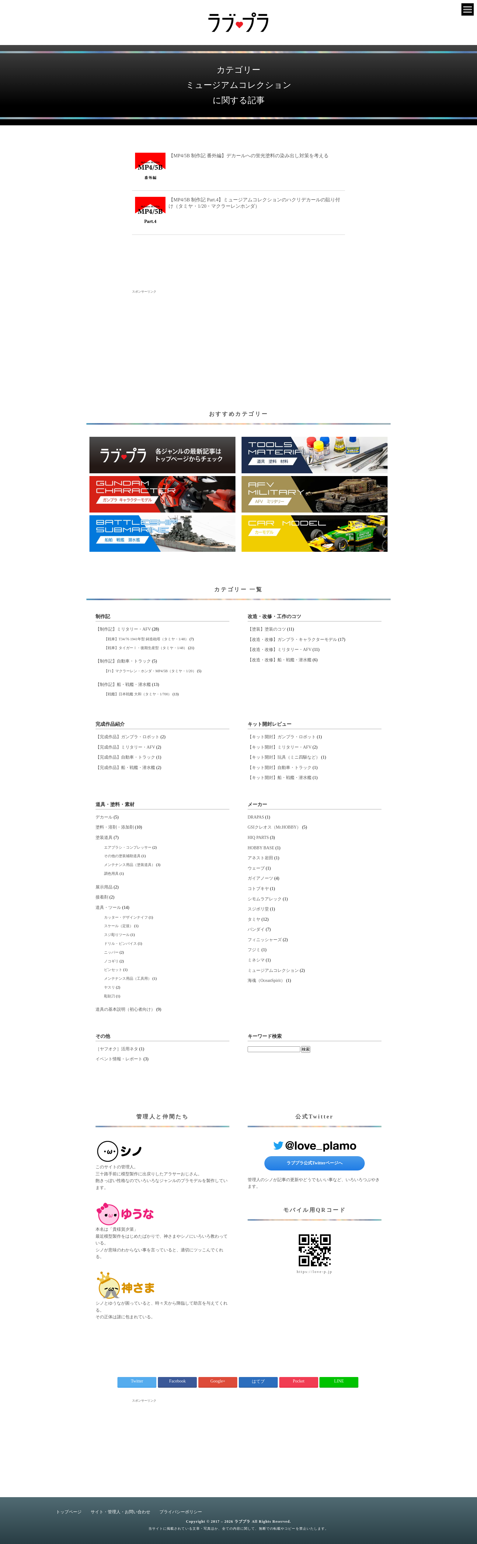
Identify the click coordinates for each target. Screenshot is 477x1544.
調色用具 (111, 873)
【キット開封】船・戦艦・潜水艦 (280, 777)
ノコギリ (111, 961)
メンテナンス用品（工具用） (127, 978)
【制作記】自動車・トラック (123, 661)
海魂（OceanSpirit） (266, 980)
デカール (104, 817)
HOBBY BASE (261, 848)
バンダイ (256, 929)
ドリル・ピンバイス (120, 943)
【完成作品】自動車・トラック (125, 757)
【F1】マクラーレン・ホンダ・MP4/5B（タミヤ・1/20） (150, 671)
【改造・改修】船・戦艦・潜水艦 (280, 660)
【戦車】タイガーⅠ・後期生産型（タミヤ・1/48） (145, 648)
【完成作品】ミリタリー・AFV (125, 747)
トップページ (69, 1512)
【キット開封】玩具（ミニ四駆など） (284, 757)
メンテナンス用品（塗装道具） (129, 865)
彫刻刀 (109, 996)
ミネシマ (256, 960)
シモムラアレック (265, 899)
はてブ (258, 1381)
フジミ (254, 950)
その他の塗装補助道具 (122, 856)
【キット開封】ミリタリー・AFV (280, 747)
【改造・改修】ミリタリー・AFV (280, 649)
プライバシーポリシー (180, 1512)
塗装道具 (104, 837)
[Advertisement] (238, 336)
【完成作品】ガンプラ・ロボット (127, 737)
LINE (339, 1381)
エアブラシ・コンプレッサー (127, 847)
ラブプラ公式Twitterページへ (315, 1163)
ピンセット (113, 970)
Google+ (217, 1381)
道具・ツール (108, 907)
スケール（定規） (118, 926)
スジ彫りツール (117, 935)
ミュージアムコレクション (273, 970)
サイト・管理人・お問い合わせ (120, 1512)
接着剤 (102, 897)
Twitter (137, 1381)
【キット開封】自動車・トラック (280, 767)
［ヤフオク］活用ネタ (117, 1049)
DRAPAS (256, 817)
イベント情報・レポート (119, 1059)
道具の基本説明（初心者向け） (125, 1009)
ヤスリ (109, 987)
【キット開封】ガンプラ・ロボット (282, 737)
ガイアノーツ (260, 878)
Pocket (298, 1381)
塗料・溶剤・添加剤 (115, 827)
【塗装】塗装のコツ (267, 629)
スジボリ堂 (258, 909)
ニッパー (111, 952)
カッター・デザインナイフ (126, 917)
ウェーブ (256, 868)
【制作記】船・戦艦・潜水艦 (123, 684)
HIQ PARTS (258, 837)
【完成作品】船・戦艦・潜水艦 (125, 767)
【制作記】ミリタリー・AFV (123, 629)
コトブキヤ (258, 888)
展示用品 (104, 887)
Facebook (177, 1381)
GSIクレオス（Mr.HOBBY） (274, 827)
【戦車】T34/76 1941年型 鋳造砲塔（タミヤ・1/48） (146, 639)
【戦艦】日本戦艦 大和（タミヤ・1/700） (138, 694)
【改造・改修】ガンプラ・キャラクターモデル (292, 639)
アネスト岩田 (260, 858)
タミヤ (254, 919)
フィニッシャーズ (265, 939)
